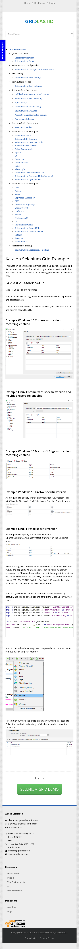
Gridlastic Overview (24, 58)
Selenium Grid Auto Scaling (28, 78)
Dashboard (39, 3)
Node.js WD (20, 211)
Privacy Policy (31, 938)
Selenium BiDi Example (26, 139)
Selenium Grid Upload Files (28, 179)
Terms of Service (47, 938)
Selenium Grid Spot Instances (28, 86)
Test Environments (16, 882)
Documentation (17, 49)
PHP (17, 201)
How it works (13, 873)
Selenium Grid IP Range (26, 111)
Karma (18, 215)
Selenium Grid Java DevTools (29, 142)
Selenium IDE (21, 241)
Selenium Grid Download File (29, 231)
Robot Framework (24, 149)
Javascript (19, 159)
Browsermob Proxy (24, 119)
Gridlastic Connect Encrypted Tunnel (32, 94)
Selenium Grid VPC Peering (28, 107)
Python (18, 152)
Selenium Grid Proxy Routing (29, 98)
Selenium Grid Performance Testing (32, 250)
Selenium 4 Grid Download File (29, 173)
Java (17, 188)
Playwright (20, 169)
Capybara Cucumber (25, 198)
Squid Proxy (21, 102)
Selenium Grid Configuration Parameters (34, 69)
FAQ (9, 886)
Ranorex (19, 238)
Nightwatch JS (21, 218)
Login (52, 3)
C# (16, 156)
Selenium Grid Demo (25, 61)
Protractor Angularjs (25, 204)
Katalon (18, 235)
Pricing (10, 877)
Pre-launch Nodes (23, 127)
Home (27, 3)
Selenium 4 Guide (23, 135)
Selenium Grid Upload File (27, 228)
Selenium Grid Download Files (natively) (34, 176)
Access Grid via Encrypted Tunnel (30, 115)
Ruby (17, 166)
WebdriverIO (21, 162)
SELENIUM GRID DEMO (39, 789)
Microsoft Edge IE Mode (26, 146)
